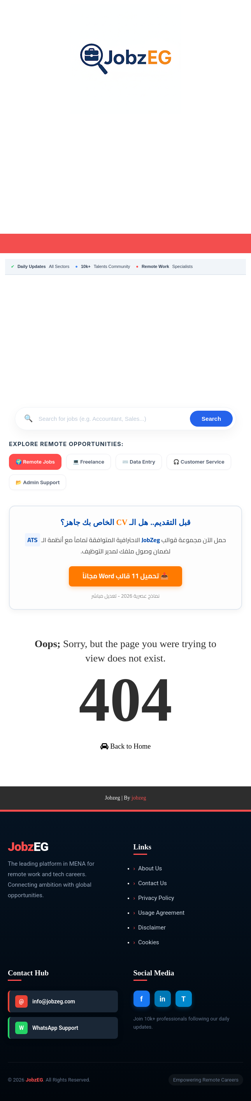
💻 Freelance (88, 462)
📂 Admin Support (38, 482)
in (162, 999)
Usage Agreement (159, 913)
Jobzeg (112, 798)
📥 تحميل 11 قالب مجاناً (125, 576)
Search (211, 418)
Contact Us (150, 883)
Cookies (146, 942)
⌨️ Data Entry (138, 462)
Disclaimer (149, 928)
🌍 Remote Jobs (35, 462)
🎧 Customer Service (199, 462)
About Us (147, 869)
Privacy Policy (153, 898)
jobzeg (139, 798)
